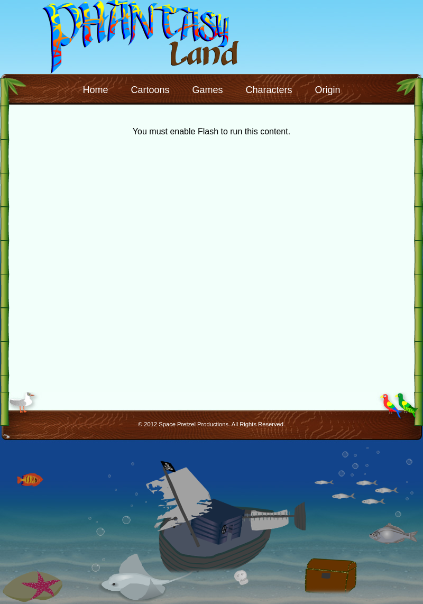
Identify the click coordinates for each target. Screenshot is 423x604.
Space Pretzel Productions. (194, 424)
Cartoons (150, 90)
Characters (269, 90)
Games (207, 90)
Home (95, 90)
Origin (328, 90)
